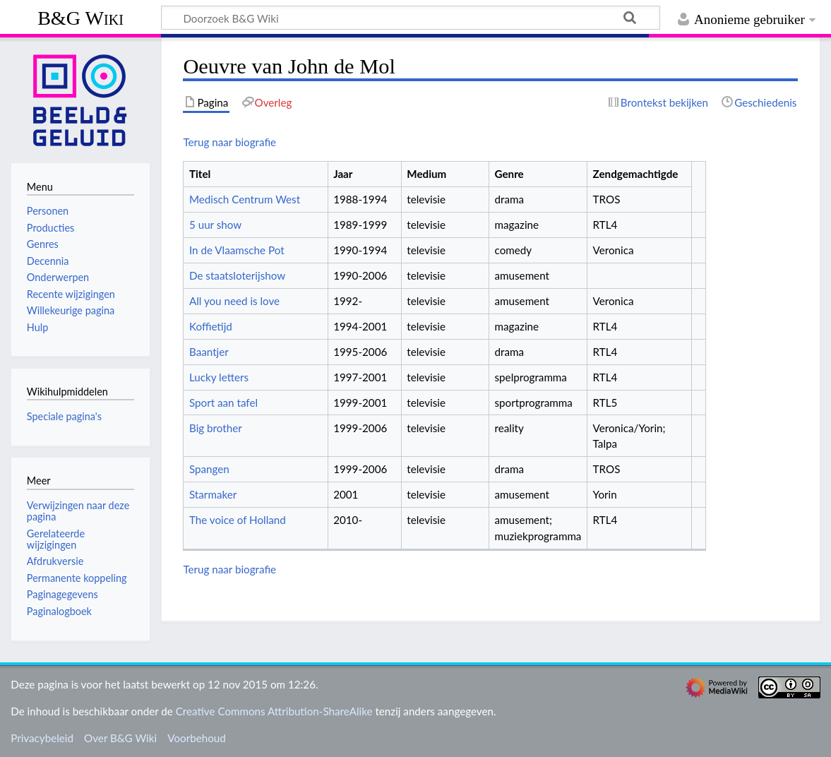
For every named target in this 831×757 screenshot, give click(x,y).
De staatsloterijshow (237, 275)
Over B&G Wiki (120, 738)
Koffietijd (210, 326)
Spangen (209, 469)
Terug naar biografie (229, 142)
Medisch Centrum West (244, 199)
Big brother (215, 428)
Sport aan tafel (223, 402)
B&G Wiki (80, 18)
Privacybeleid (42, 738)
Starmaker (213, 494)
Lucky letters (219, 377)
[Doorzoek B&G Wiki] (410, 17)
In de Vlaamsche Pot (237, 250)
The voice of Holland (237, 519)
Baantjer (209, 351)
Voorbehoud (196, 738)
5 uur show (215, 224)
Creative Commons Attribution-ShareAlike (274, 711)
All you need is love (234, 300)
